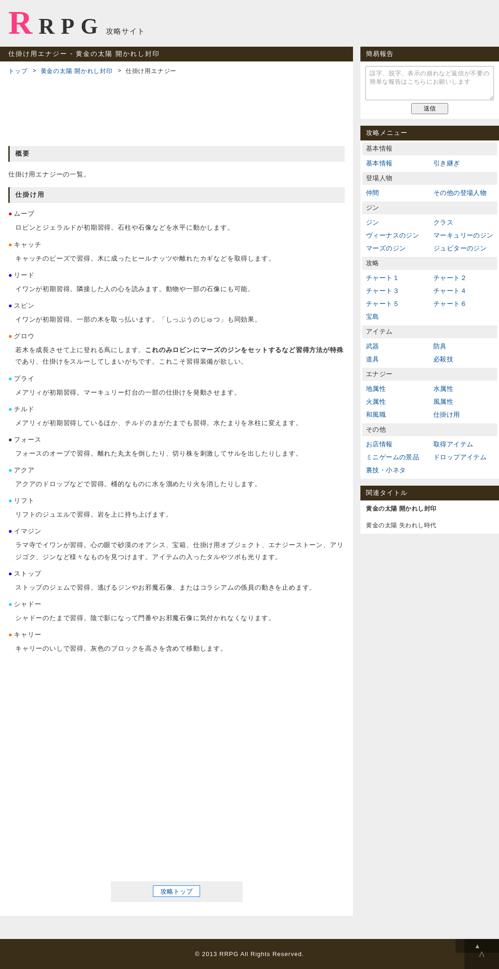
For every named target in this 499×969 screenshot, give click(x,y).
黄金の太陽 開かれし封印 (77, 70)
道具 (372, 359)
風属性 (443, 401)
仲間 (372, 192)
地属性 (376, 388)
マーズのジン (386, 248)
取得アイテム (453, 444)
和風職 (376, 414)
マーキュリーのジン (463, 235)
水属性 (443, 388)
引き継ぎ (446, 163)
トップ (17, 70)
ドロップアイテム (460, 457)
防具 (440, 346)
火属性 (376, 401)
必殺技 (443, 359)
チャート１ (382, 277)
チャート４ (450, 290)
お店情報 (379, 444)
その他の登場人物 (460, 192)
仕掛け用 (446, 414)
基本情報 (379, 163)
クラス (443, 222)
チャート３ (382, 290)
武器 (372, 346)
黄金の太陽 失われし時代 (401, 525)
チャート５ (382, 303)
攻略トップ (176, 891)
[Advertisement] (176, 109)
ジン (372, 222)
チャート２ (450, 277)
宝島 (372, 316)
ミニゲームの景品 (392, 457)
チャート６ (450, 303)
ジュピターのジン (460, 248)
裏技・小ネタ (386, 470)
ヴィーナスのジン (392, 235)
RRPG (56, 22)
